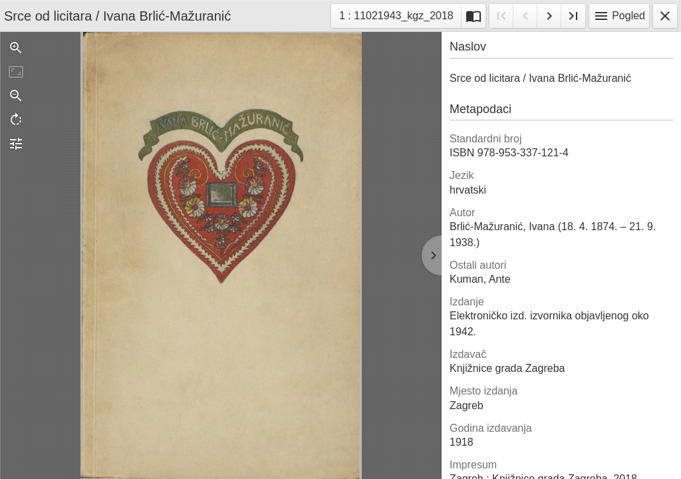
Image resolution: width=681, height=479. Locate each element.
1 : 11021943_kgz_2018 (396, 17)
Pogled (619, 16)
